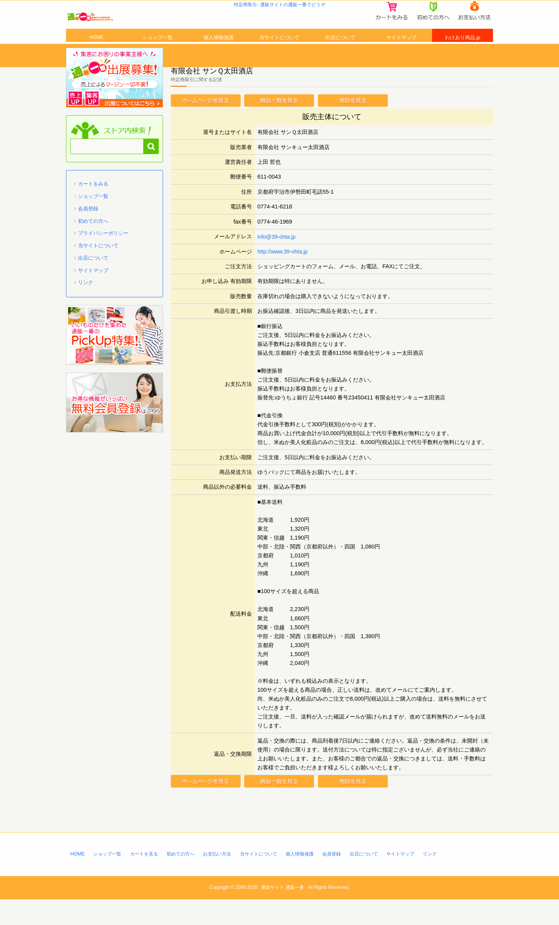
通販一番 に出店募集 (114, 103)
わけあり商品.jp (462, 55)
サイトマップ (401, 55)
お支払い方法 (227, 879)
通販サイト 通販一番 (282, 913)
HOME (97, 55)
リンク (85, 308)
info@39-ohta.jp (277, 262)
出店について (340, 55)
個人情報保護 (218, 55)
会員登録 (88, 234)
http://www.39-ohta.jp (283, 276)
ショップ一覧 (157, 55)
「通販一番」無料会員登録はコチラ (114, 428)
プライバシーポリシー (103, 258)
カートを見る (148, 879)
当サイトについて (279, 55)
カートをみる (93, 209)
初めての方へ (93, 246)
